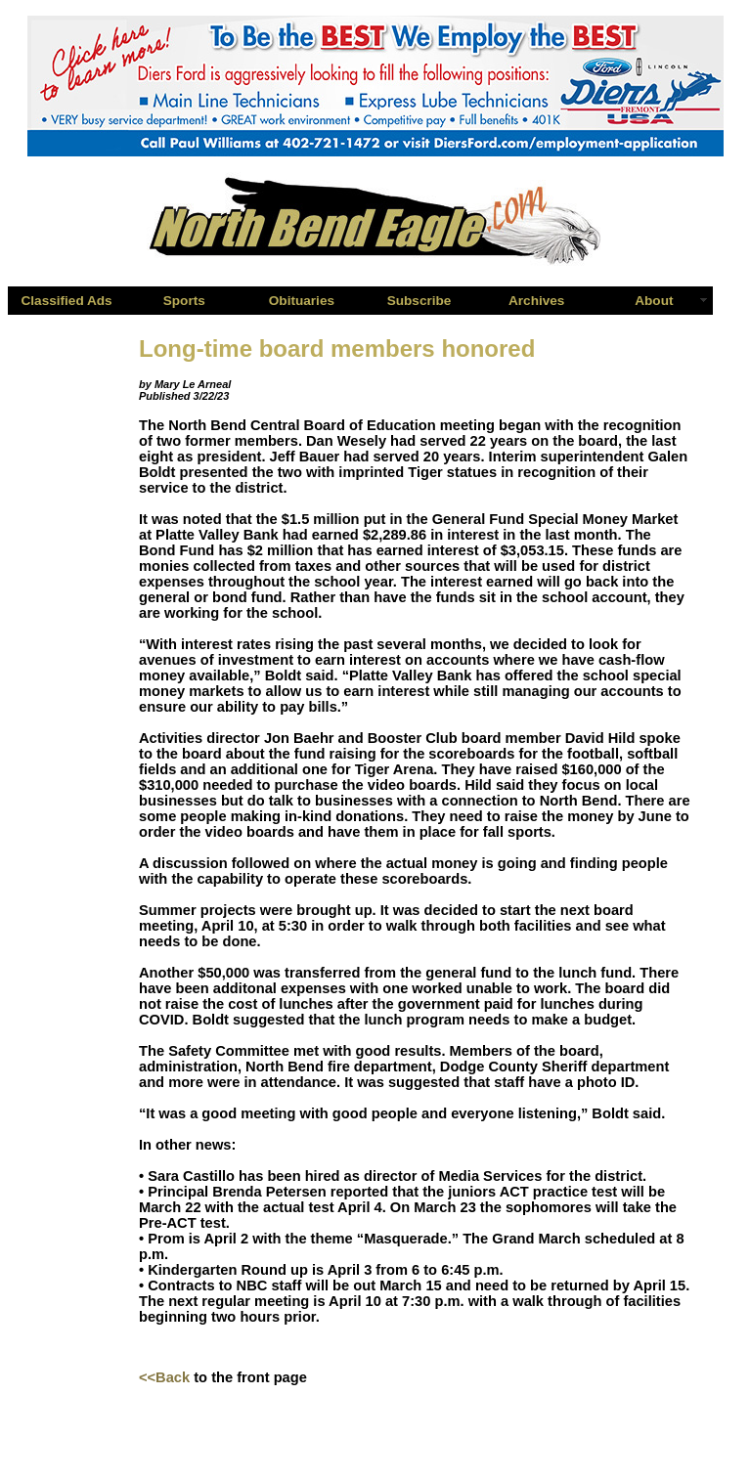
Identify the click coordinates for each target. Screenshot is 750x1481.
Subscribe (419, 300)
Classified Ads (66, 300)
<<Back (164, 1377)
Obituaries (301, 300)
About (654, 300)
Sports (184, 300)
